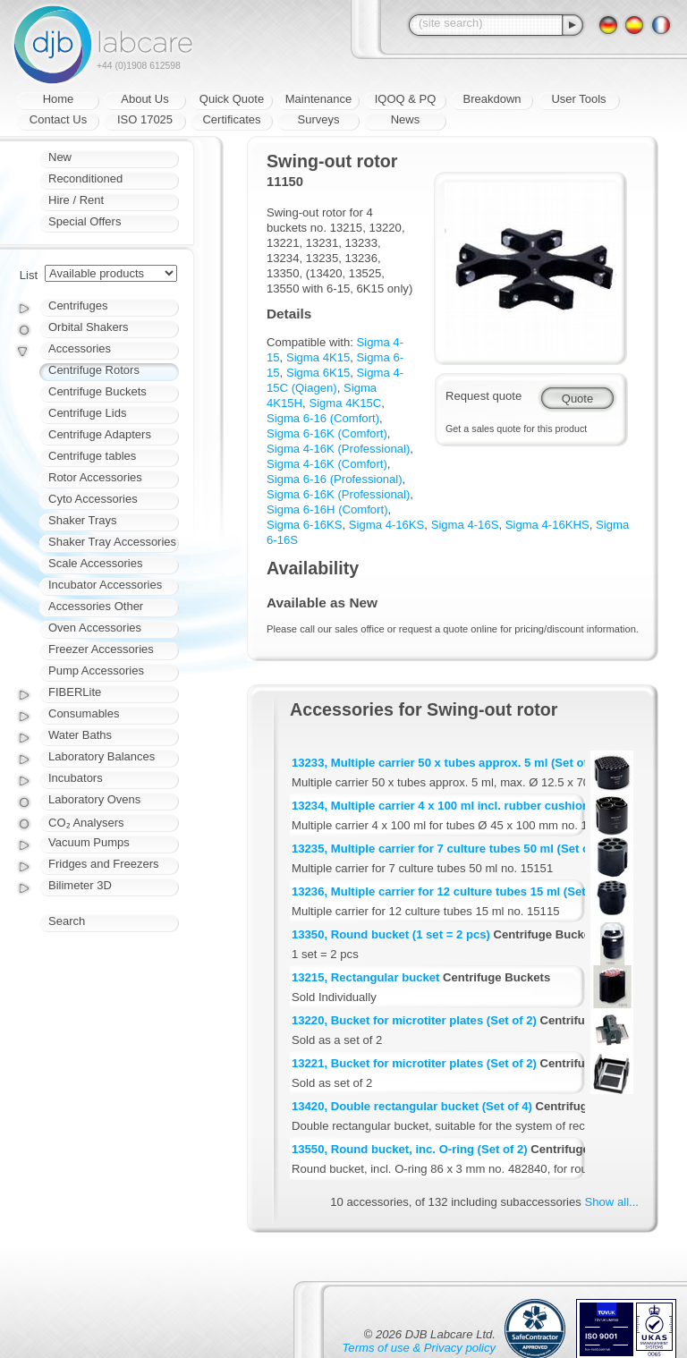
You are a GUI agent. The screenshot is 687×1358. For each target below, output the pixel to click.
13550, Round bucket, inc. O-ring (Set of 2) (410, 1149)
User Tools (578, 99)
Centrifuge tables (92, 456)
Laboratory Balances (101, 756)
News (405, 119)
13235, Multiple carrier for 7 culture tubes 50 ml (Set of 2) (449, 848)
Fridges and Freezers (103, 863)
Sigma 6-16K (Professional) (338, 494)
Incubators (75, 778)
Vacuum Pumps (89, 842)
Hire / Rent (76, 200)
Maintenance (318, 99)
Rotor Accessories (95, 477)
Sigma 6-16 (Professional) (335, 479)
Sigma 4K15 (318, 357)
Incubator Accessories (105, 584)
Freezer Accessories (101, 649)
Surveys (319, 119)
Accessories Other (95, 606)
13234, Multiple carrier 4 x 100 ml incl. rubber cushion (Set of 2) (467, 805)
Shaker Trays (82, 520)
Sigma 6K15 (318, 372)
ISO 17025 (145, 119)
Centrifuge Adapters (99, 434)
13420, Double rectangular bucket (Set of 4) (412, 1106)
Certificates (231, 119)
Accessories (79, 348)
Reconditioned (85, 178)
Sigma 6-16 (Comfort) (323, 418)
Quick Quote (231, 99)
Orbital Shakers (88, 327)
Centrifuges (77, 305)
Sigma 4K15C (345, 403)
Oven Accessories (94, 627)
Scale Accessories (95, 563)
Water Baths (80, 735)
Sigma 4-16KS (387, 524)
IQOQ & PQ (406, 99)
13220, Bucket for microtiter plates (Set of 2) (414, 1020)
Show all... (612, 1202)
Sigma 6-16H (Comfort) (327, 509)
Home (58, 99)
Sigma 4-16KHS (547, 524)
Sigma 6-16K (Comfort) (327, 433)
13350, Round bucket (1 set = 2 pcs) (391, 934)
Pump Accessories (96, 670)
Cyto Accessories (93, 498)
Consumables (84, 713)
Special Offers (84, 221)
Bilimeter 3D (80, 885)
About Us (144, 99)
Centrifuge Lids (87, 413)
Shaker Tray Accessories (112, 541)
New (60, 157)
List (29, 275)
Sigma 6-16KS (305, 524)
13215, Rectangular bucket (365, 977)
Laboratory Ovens (94, 799)
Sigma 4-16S (465, 524)
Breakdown (491, 99)
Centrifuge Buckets (97, 391)
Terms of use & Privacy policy (419, 1347)
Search (66, 921)
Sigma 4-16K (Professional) (338, 448)
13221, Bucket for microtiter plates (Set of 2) (414, 1063)
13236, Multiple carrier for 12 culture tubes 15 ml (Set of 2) (453, 891)
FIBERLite (74, 692)
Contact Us (58, 119)
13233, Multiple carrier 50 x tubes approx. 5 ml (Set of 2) (446, 762)
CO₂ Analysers (85, 822)
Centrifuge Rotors (94, 370)
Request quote (483, 396)
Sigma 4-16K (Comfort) (327, 464)
